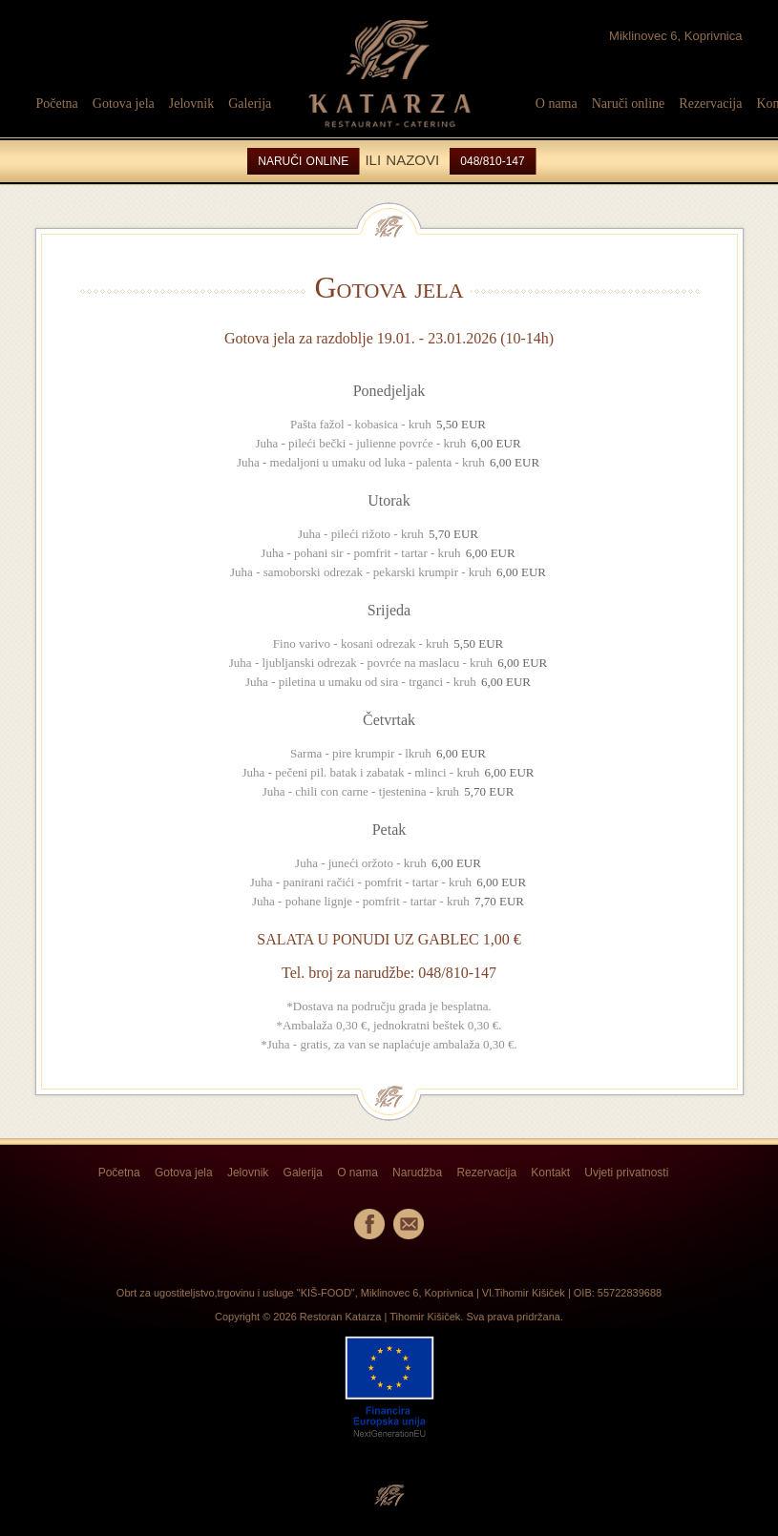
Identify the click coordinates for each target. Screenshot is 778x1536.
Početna (57, 103)
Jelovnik (191, 103)
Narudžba (417, 1172)
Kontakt (550, 1172)
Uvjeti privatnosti (626, 1172)
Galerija (249, 103)
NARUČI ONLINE (303, 161)
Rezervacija (710, 103)
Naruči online (628, 103)
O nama (557, 103)
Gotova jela (124, 103)
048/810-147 (492, 161)
